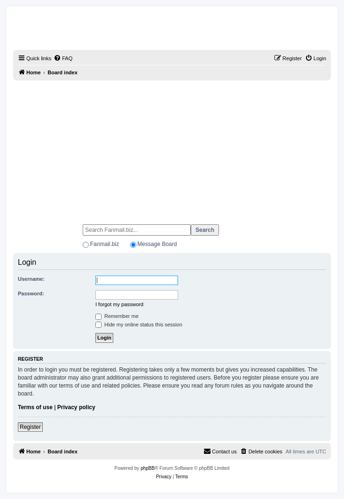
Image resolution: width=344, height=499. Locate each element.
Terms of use (35, 407)
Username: (31, 279)
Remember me (117, 316)
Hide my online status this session (138, 324)
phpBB (148, 468)
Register (30, 427)
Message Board (157, 244)
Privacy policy (76, 407)
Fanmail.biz (104, 244)
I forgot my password (119, 304)
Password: (31, 293)
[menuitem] (63, 58)
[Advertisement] (172, 148)
